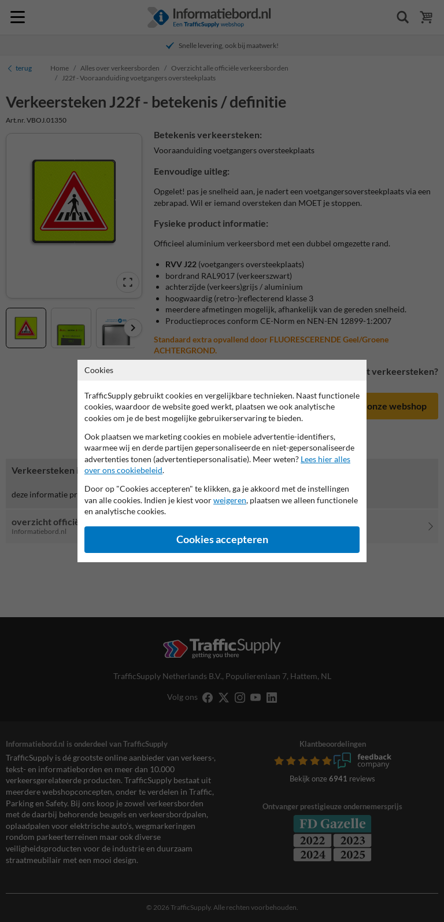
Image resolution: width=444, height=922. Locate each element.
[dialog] (222, 461)
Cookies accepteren (222, 539)
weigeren (229, 500)
